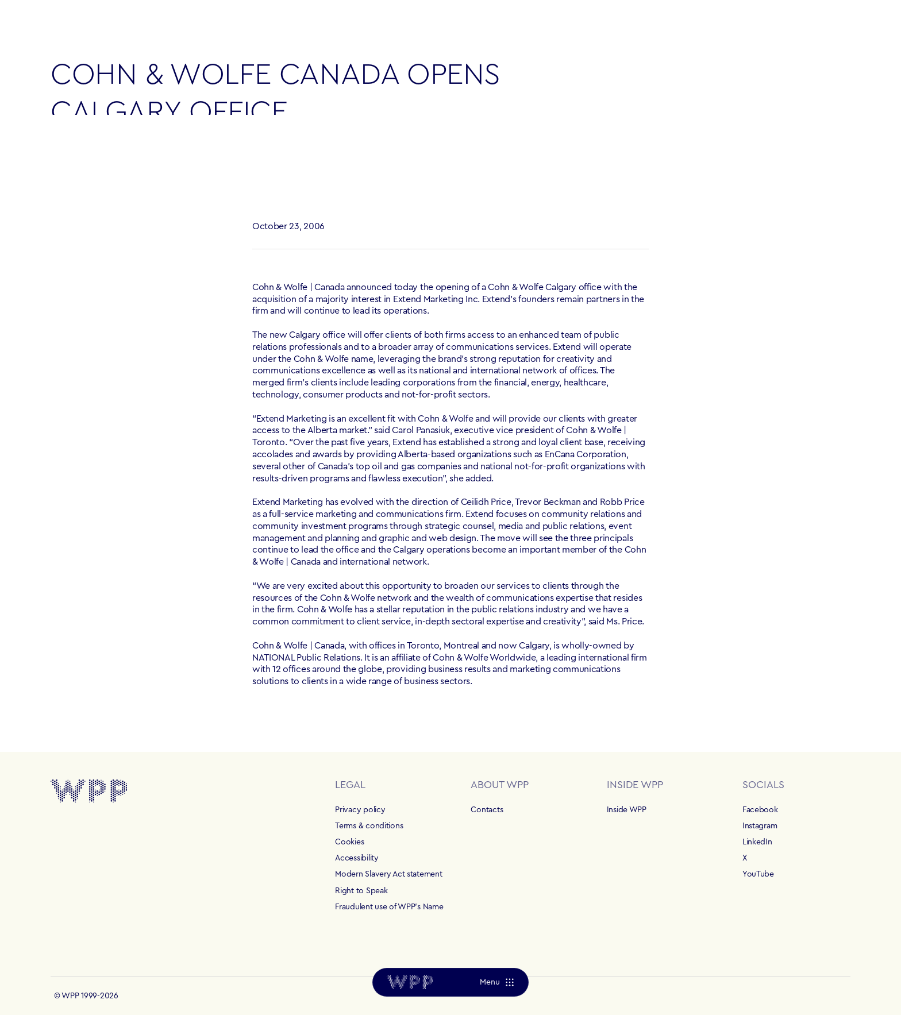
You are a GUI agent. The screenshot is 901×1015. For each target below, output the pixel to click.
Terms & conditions (369, 826)
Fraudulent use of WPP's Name (389, 907)
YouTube (758, 874)
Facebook (760, 810)
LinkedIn (757, 842)
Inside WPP (626, 810)
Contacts (487, 810)
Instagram (759, 826)
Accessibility (356, 858)
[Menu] (496, 982)
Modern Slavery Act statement (388, 874)
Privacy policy (360, 810)
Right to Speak (361, 891)
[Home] (410, 982)
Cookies (349, 842)
